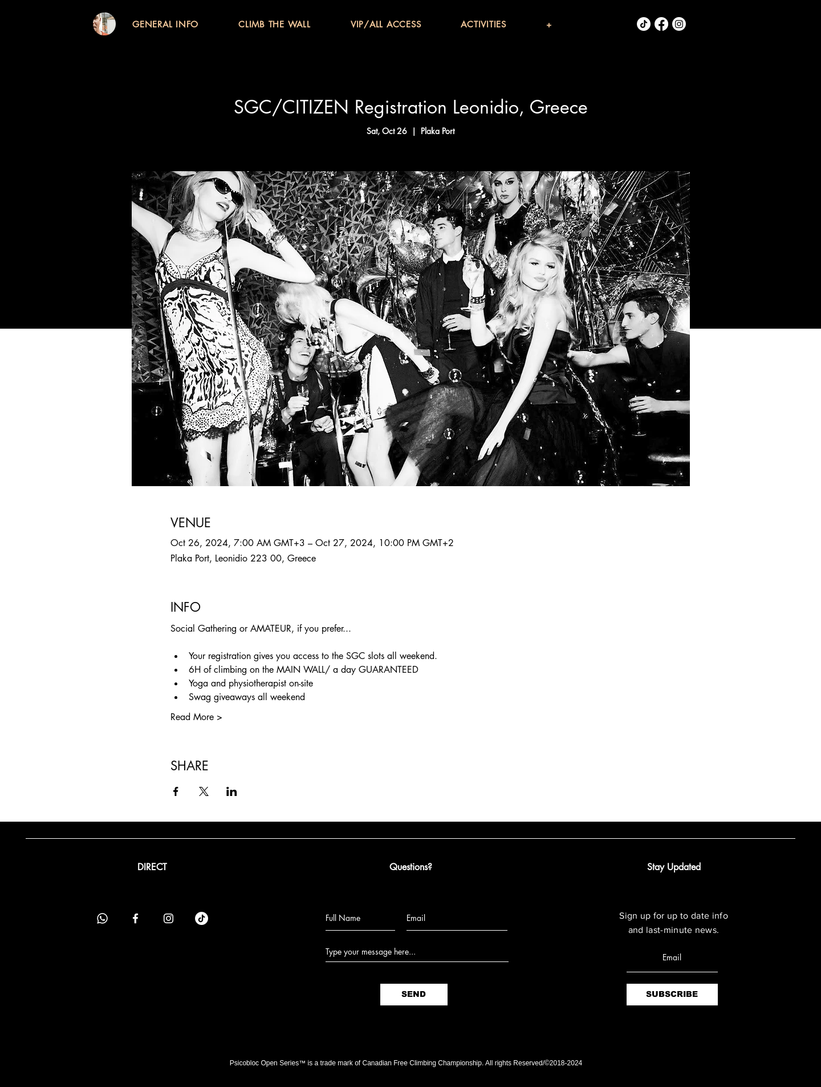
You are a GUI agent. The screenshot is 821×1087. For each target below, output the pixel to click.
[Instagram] (679, 24)
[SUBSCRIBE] (672, 994)
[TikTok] (644, 24)
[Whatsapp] (102, 918)
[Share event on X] (203, 791)
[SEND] (414, 994)
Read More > (196, 717)
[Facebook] (661, 24)
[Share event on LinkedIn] (231, 791)
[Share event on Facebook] (175, 791)
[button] (185, 24)
